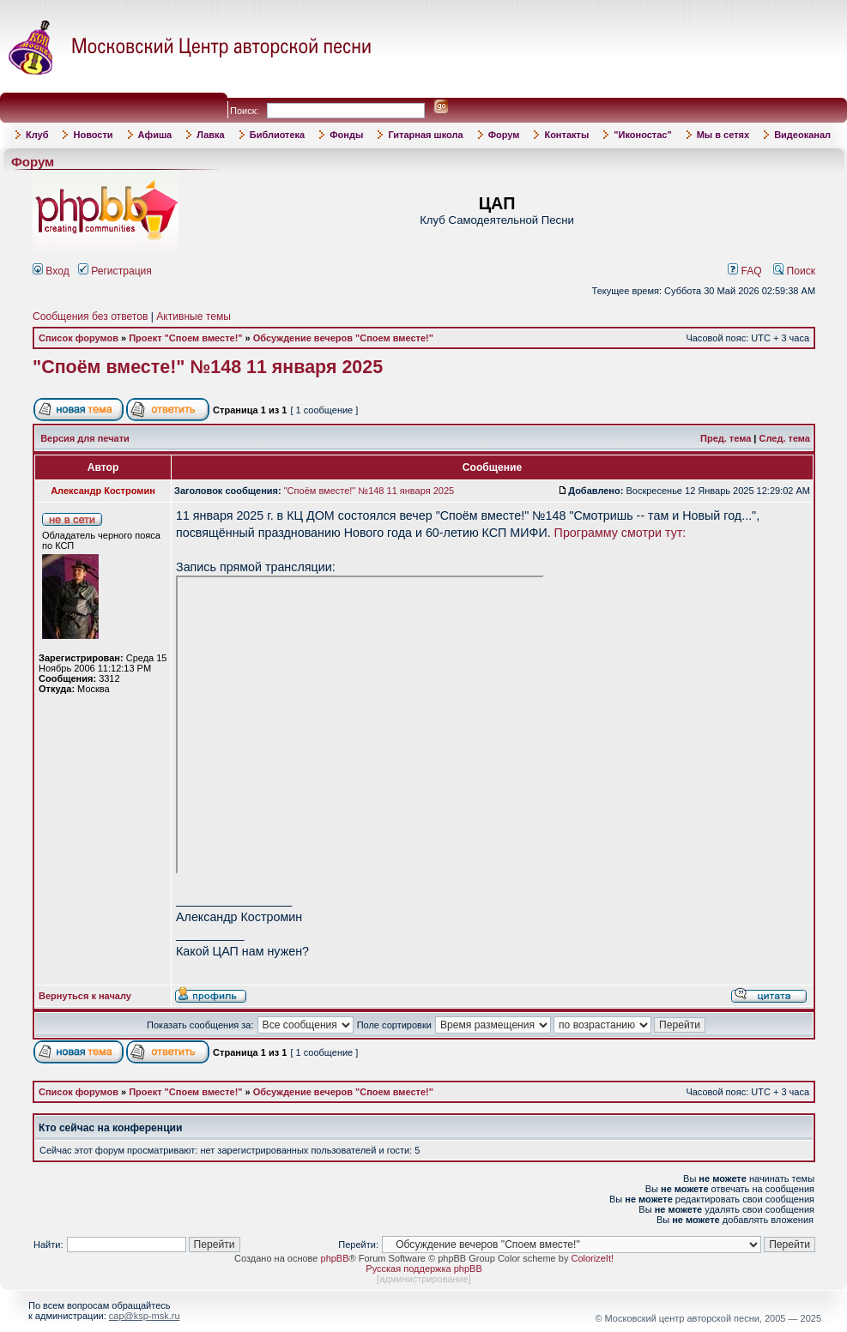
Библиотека (278, 135)
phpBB (335, 1258)
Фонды (346, 135)
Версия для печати (85, 438)
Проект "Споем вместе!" (185, 338)
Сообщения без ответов (90, 316)
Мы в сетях (723, 135)
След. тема (784, 438)
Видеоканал (802, 135)
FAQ (745, 271)
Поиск (794, 271)
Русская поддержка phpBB (423, 1268)
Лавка (211, 135)
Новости (92, 135)
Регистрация (115, 271)
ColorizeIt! (592, 1258)
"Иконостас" (642, 135)
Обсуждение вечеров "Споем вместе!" (343, 338)
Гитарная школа (425, 135)
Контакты (566, 135)
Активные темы (193, 316)
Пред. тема (725, 438)
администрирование (424, 1279)
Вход (51, 271)
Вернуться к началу (85, 996)
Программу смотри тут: (620, 532)
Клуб (37, 135)
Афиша (155, 135)
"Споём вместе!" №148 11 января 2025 (208, 367)
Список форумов (78, 338)
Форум (504, 135)
